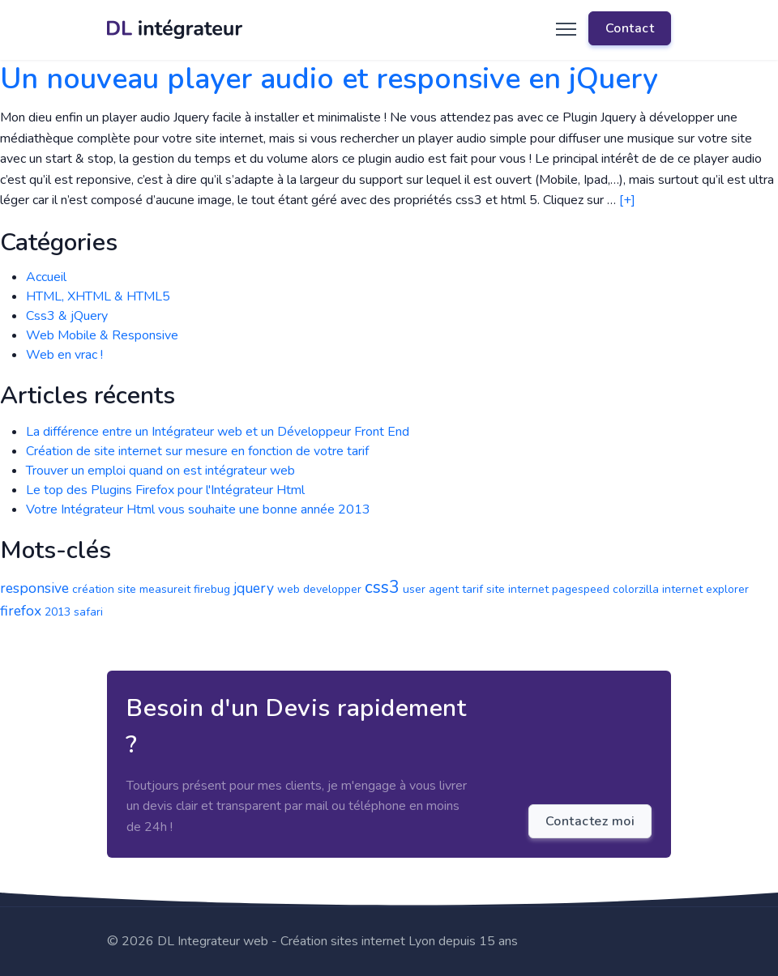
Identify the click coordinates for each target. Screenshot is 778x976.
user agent (431, 589)
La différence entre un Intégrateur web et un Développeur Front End (217, 432)
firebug (212, 589)
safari (88, 612)
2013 (58, 612)
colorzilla (636, 589)
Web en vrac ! (64, 355)
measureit (164, 589)
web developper (319, 589)
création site (104, 589)
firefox (20, 610)
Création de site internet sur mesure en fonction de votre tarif (197, 451)
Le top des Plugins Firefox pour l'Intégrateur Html (165, 490)
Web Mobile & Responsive (102, 335)
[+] (627, 200)
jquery (253, 588)
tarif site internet (505, 589)
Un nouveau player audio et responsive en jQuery (329, 79)
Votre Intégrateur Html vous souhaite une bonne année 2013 (198, 509)
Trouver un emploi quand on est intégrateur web (160, 470)
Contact (630, 28)
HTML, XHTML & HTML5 (98, 296)
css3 (382, 587)
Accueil (46, 277)
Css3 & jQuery (67, 316)
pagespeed (580, 589)
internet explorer (705, 589)
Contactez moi (590, 821)
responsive (34, 588)
